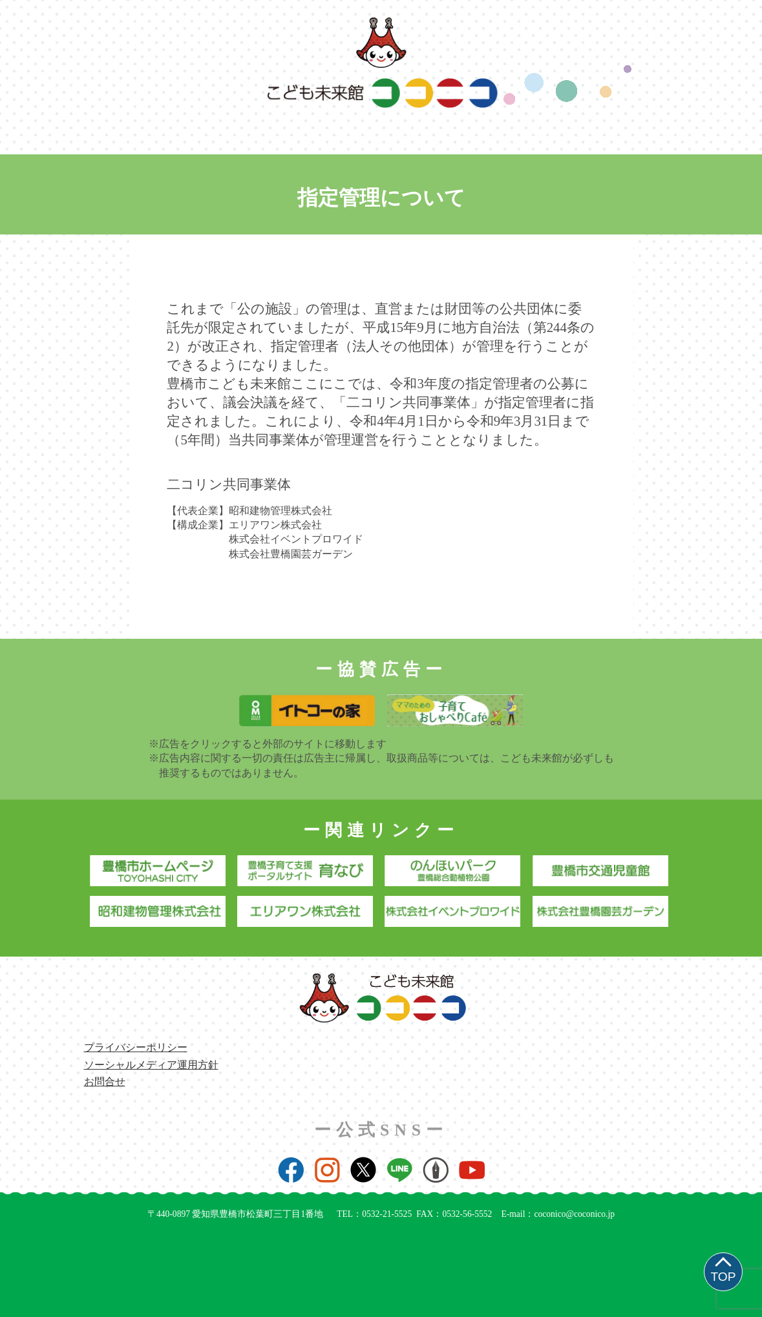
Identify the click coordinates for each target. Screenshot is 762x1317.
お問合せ (104, 1081)
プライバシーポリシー (135, 1047)
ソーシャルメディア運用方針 (151, 1064)
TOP (723, 1276)
